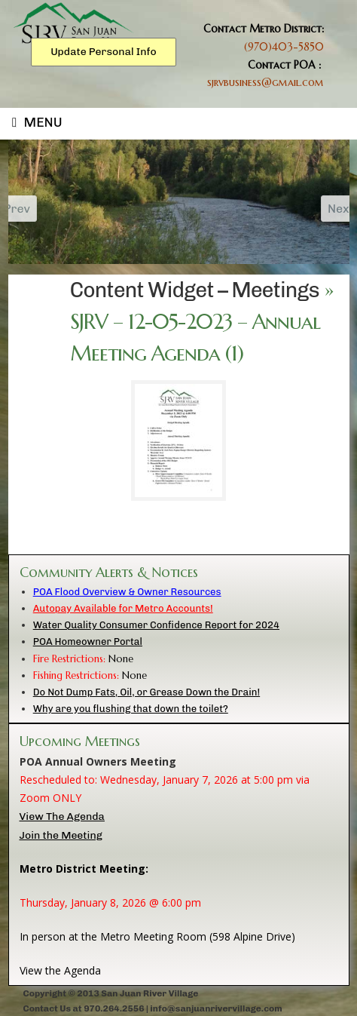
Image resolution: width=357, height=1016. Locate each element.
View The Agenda (62, 816)
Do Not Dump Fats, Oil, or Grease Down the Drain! (146, 692)
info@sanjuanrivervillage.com (216, 1008)
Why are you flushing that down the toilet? (130, 708)
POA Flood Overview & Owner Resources (127, 591)
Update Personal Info (103, 51)
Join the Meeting (61, 835)
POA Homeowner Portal (87, 641)
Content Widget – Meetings (194, 290)
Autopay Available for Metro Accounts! (123, 608)
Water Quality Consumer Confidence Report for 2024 (156, 625)
